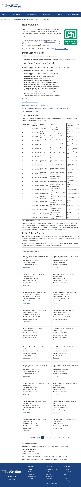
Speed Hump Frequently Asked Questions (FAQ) (35, 105)
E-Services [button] (59, 14)
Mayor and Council (32, 481)
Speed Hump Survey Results (30, 102)
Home (3, 19)
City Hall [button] (4, 14)
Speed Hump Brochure (28, 99)
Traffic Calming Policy (60, 229)
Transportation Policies (61, 49)
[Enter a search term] (51, 249)
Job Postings (49, 471)
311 (65, 476)
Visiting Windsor (32, 476)
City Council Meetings (51, 483)
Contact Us (66, 469)
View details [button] (26, 267)
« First (33, 437)
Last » (68, 437)
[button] (76, 3)
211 (65, 474)
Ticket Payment (49, 478)
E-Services (30, 478)
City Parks (48, 474)
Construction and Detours (52, 481)
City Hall (30, 469)
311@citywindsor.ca (49, 42)
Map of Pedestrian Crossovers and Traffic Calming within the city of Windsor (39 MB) (45, 108)
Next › (63, 437)
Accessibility (67, 481)
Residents (9, 19)
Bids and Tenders (50, 476)
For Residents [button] (17, 14)
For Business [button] (31, 14)
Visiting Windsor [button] (45, 14)
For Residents (31, 471)
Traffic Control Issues (32, 19)
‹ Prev (38, 437)
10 (59, 437)
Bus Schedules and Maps (52, 469)
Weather (66, 478)
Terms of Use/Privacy (69, 471)
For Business (31, 474)
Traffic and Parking (19, 19)
